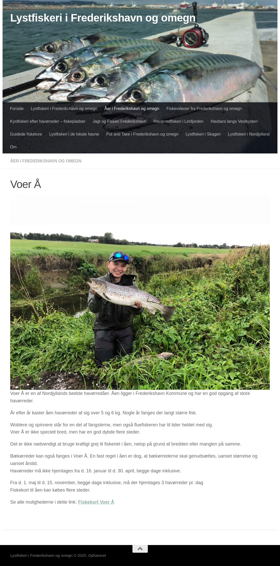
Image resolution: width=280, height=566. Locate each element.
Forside (17, 108)
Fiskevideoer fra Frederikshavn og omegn (204, 108)
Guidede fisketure (26, 134)
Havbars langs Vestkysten (234, 121)
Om (13, 147)
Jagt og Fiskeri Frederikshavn (119, 121)
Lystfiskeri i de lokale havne (74, 134)
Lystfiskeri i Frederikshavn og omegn (103, 18)
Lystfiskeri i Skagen (203, 134)
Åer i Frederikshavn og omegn (131, 108)
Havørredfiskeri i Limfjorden (178, 121)
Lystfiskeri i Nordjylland (249, 134)
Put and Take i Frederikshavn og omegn (142, 134)
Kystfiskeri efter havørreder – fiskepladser (47, 121)
